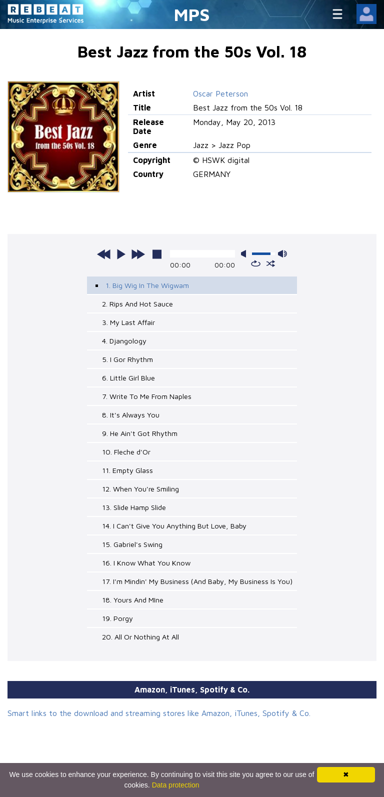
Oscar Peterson (220, 93)
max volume (282, 254)
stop (157, 254)
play (121, 254)
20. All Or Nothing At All (140, 636)
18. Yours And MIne (133, 600)
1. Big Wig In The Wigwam (147, 285)
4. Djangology (124, 340)
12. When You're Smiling (140, 488)
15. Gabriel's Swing (132, 544)
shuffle (270, 263)
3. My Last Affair (128, 322)
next (138, 254)
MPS (192, 14)
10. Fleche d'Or (126, 452)
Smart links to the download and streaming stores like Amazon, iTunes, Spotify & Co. (159, 713)
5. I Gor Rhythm (127, 359)
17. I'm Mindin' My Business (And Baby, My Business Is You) (197, 581)
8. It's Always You (131, 414)
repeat (256, 263)
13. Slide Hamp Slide (134, 507)
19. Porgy (117, 618)
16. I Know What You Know (146, 562)
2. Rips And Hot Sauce (137, 304)
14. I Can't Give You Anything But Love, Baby (174, 526)
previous (104, 254)
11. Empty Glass (127, 470)
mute (245, 254)
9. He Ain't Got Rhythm (140, 433)
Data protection (176, 785)
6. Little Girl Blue (128, 378)
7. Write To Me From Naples (147, 396)
